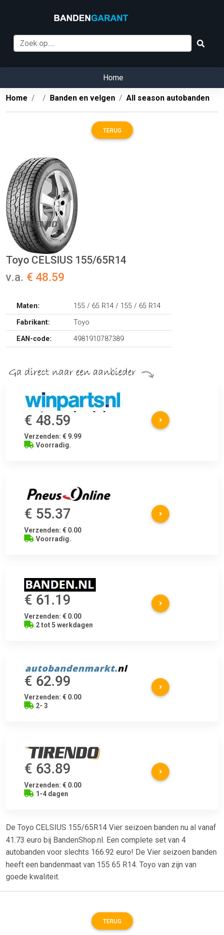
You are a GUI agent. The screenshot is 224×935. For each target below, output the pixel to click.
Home (113, 77)
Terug (112, 130)
